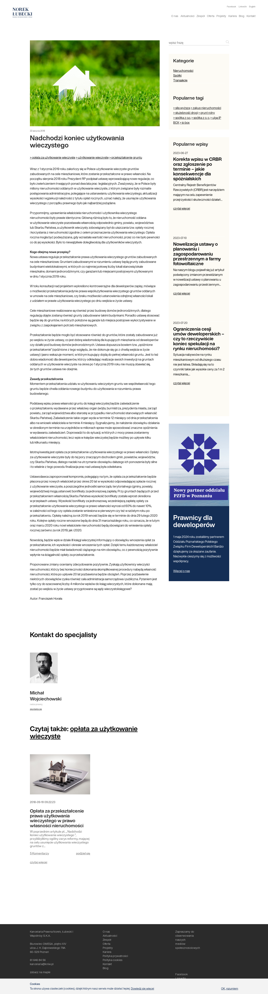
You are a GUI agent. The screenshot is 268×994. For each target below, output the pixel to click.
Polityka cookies (113, 960)
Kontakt (251, 16)
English (252, 6)
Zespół (201, 16)
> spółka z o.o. (182, 117)
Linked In (243, 7)
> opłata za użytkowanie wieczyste (52, 157)
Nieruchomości (183, 70)
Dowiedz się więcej (142, 988)
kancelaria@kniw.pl (42, 964)
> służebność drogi (185, 112)
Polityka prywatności (115, 956)
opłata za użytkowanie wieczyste (84, 732)
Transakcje (180, 80)
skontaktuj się (36, 709)
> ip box (185, 122)
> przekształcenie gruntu (125, 157)
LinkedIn (180, 978)
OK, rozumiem (229, 989)
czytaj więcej (38, 862)
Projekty (221, 16)
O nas (174, 16)
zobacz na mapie (40, 972)
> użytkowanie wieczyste (92, 157)
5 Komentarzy (39, 853)
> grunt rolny (206, 112)
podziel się (83, 853)
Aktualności (187, 16)
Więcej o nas (181, 571)
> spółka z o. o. (200, 117)
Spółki (177, 75)
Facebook (231, 7)
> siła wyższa (181, 108)
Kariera (232, 16)
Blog (241, 16)
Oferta (210, 16)
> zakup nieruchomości (206, 108)
